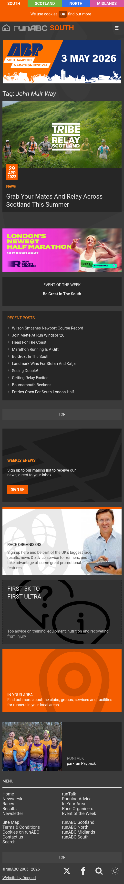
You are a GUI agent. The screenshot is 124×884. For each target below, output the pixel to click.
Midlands (107, 3)
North (76, 3)
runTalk (69, 794)
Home (8, 794)
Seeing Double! (25, 370)
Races (8, 803)
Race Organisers (77, 808)
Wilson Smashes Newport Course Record (47, 328)
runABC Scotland (78, 822)
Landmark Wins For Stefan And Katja (44, 363)
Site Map (10, 822)
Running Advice (77, 798)
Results (9, 808)
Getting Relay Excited (30, 377)
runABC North (75, 827)
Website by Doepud (19, 877)
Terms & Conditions (21, 827)
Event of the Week (79, 813)
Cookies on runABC (20, 832)
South (13, 3)
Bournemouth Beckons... (33, 385)
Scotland (45, 3)
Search (9, 841)
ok (63, 14)
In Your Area (73, 803)
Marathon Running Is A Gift (35, 349)
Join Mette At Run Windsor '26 (38, 335)
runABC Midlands (78, 832)
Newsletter (12, 813)
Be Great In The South (31, 356)
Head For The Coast (29, 342)
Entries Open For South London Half (43, 392)
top (62, 414)
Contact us (12, 837)
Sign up (17, 489)
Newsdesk (12, 798)
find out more (79, 14)
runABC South (75, 837)
